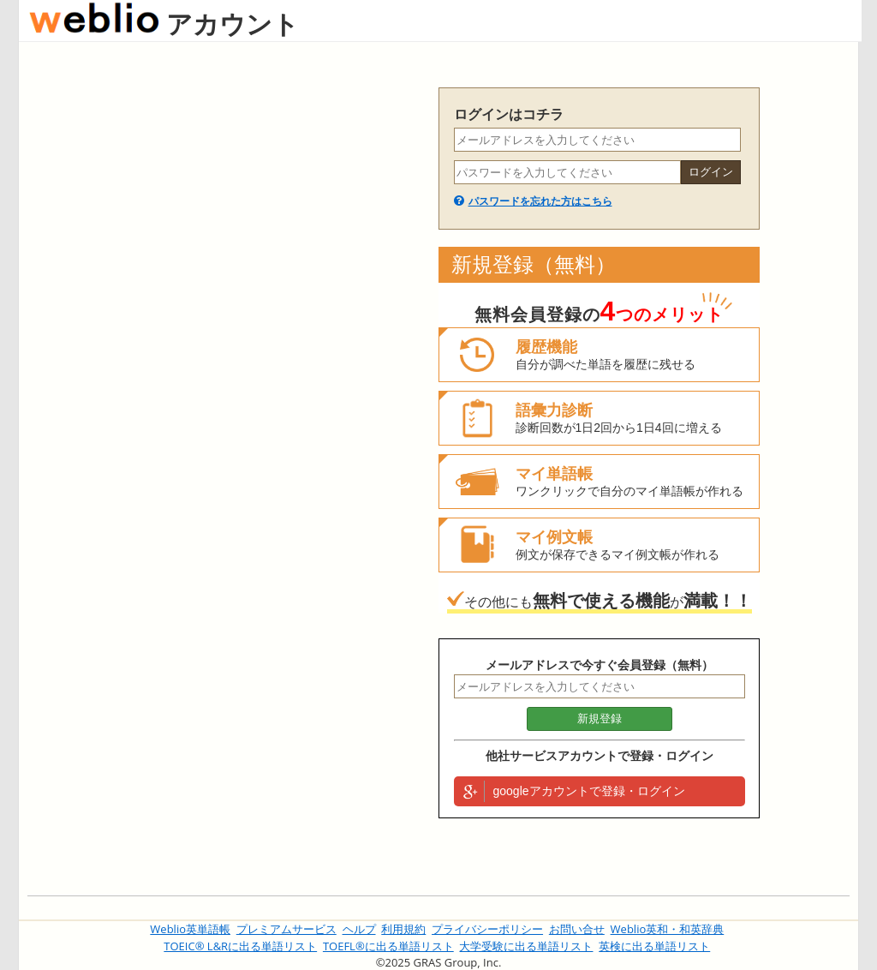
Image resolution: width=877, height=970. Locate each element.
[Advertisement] (224, 344)
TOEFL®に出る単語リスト (388, 946)
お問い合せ (577, 929)
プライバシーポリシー (487, 929)
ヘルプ (359, 929)
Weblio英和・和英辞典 (668, 929)
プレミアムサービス (286, 929)
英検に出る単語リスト (654, 946)
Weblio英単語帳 (190, 929)
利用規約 (403, 929)
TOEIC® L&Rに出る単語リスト (240, 946)
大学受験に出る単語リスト (526, 946)
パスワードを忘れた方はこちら (540, 201)
